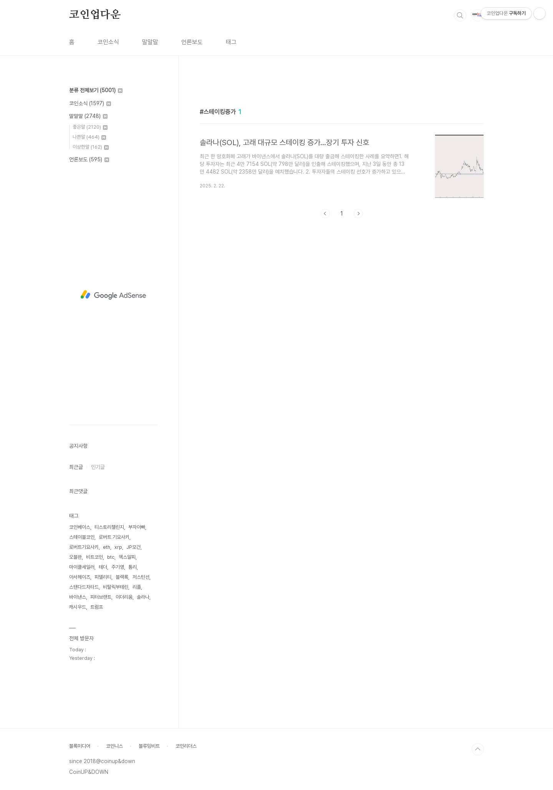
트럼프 (96, 607)
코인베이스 (79, 527)
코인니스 (114, 746)
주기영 (117, 567)
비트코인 (94, 557)
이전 (325, 321)
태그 (231, 42)
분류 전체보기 (96, 90)
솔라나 (143, 597)
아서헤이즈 (79, 577)
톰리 (132, 567)
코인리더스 (186, 746)
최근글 (76, 467)
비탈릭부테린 (115, 587)
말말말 (150, 42)
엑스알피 (127, 557)
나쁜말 (89, 137)
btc (110, 557)
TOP (478, 749)
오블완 (75, 557)
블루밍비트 (149, 746)
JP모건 (133, 547)
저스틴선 (140, 577)
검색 (460, 15)
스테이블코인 (81, 537)
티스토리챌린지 (109, 527)
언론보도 (192, 42)
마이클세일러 (81, 567)
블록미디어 (79, 746)
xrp (118, 547)
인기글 (98, 467)
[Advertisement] (342, 148)
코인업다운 (95, 15)
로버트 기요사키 (114, 537)
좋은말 (90, 127)
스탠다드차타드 (84, 587)
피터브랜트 (100, 597)
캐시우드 (77, 607)
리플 (136, 587)
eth (106, 547)
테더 (103, 567)
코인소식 (108, 42)
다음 (358, 321)
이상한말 (91, 147)
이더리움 (124, 597)
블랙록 (122, 577)
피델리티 (102, 577)
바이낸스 (77, 597)
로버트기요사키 (84, 547)
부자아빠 (136, 527)
